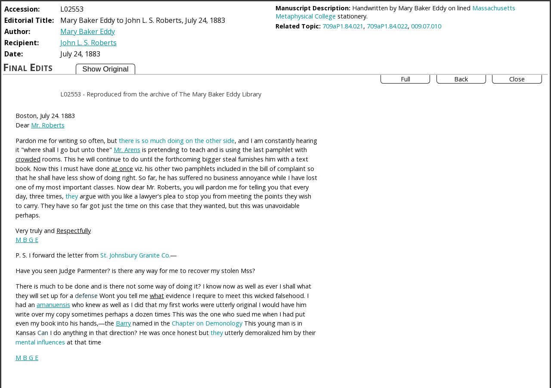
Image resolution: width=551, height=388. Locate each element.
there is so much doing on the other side (177, 141)
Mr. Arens (127, 150)
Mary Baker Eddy (87, 31)
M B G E (26, 240)
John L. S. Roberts (88, 42)
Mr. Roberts (48, 125)
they (71, 196)
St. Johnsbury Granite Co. (135, 255)
